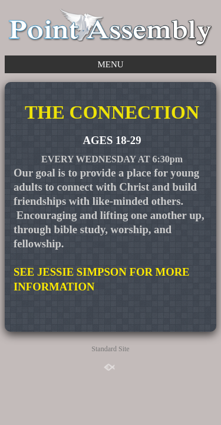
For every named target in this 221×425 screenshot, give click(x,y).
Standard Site (110, 349)
